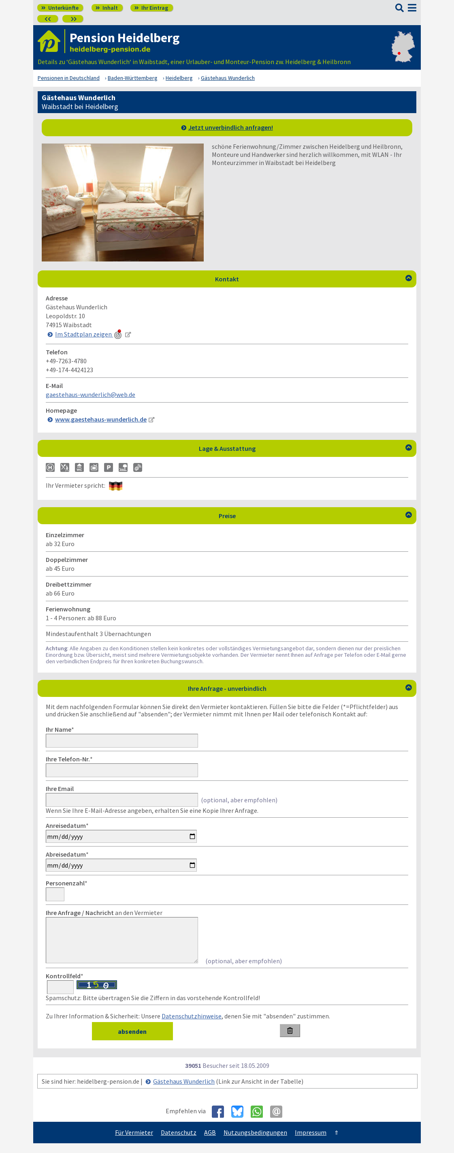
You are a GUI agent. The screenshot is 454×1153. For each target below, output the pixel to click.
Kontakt (313, 279)
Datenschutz (178, 1142)
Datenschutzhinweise (192, 1026)
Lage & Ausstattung (305, 448)
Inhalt (107, 7)
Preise (315, 516)
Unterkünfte (60, 7)
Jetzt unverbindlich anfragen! (230, 127)
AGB (210, 1142)
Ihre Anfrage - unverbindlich (300, 688)
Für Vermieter (134, 1142)
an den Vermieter (104, 913)
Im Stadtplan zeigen (89, 334)
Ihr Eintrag (151, 7)
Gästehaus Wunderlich (184, 1091)
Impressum (310, 1142)
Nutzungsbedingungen (255, 1142)
